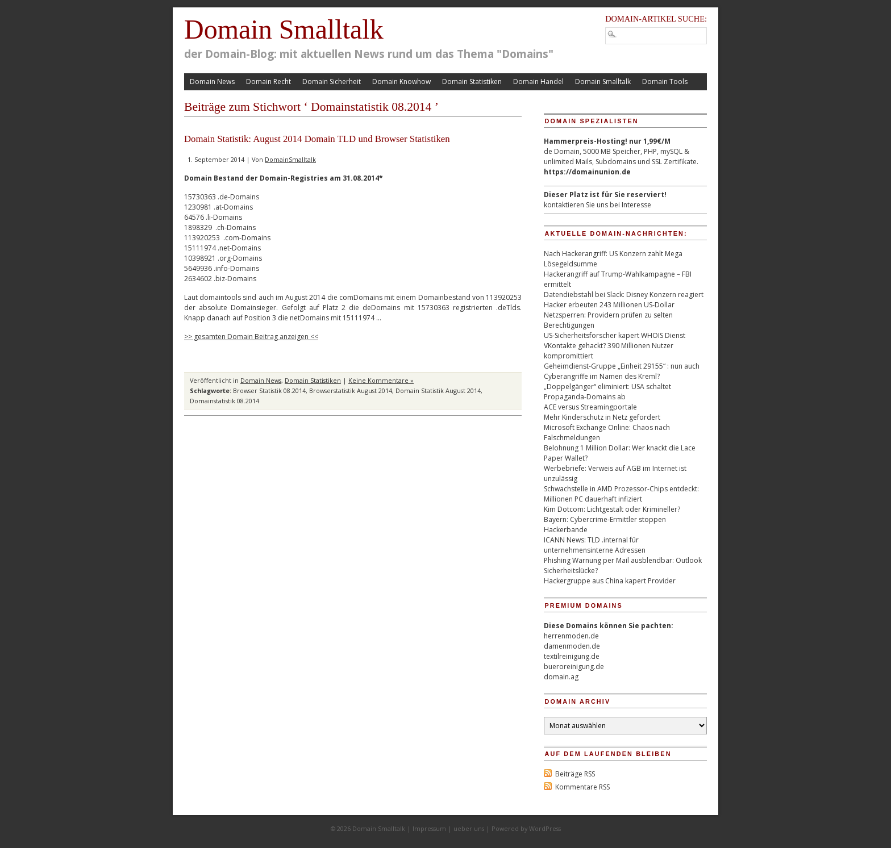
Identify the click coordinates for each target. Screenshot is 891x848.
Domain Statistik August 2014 (438, 390)
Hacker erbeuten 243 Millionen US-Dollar (609, 305)
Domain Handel (538, 81)
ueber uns (468, 828)
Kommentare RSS (582, 787)
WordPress (545, 828)
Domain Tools (665, 81)
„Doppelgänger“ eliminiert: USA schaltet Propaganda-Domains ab (607, 392)
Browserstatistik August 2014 (350, 390)
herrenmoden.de (571, 636)
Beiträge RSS (575, 774)
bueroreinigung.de (574, 666)
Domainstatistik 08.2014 (224, 400)
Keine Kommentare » (381, 380)
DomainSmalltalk (290, 159)
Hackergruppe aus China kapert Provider (610, 581)
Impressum (429, 828)
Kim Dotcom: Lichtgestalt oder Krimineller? (612, 509)
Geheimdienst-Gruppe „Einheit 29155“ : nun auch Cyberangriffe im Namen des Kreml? (622, 371)
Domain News (212, 81)
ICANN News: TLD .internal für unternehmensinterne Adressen (595, 545)
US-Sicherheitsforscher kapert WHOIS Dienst (614, 335)
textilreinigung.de (571, 656)
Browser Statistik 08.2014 (269, 390)
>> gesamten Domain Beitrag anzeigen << (251, 336)
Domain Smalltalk (284, 29)
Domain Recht (268, 81)
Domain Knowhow (401, 81)
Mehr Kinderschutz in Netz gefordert (602, 417)
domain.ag (561, 677)
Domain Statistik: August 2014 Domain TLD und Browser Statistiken (317, 138)
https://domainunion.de (587, 172)
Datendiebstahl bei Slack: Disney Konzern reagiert (623, 294)
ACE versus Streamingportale (590, 407)
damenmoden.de (572, 646)
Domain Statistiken (472, 81)
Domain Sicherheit (331, 81)
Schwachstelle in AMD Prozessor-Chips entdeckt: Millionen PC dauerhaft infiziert (621, 494)
